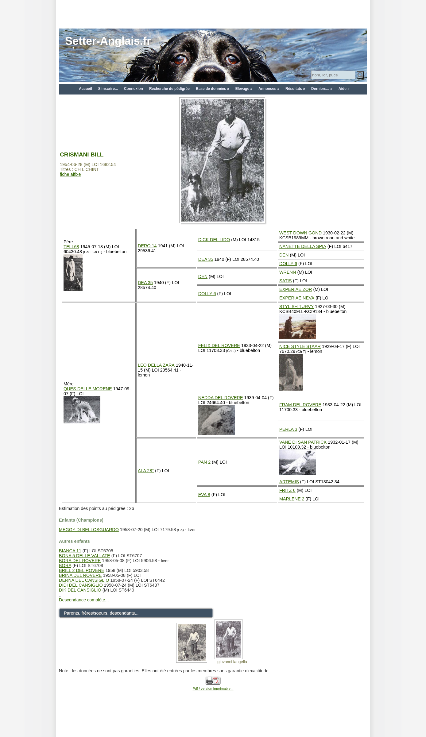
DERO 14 (147, 245)
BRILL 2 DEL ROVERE (81, 570)
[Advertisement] (213, 14)
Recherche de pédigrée (169, 89)
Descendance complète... (84, 599)
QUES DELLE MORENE (88, 388)
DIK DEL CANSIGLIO (80, 590)
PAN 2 (204, 462)
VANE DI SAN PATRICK (303, 442)
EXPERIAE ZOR (295, 289)
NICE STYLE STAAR (300, 346)
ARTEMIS (289, 481)
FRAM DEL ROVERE (300, 404)
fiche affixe (70, 174)
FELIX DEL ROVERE (219, 345)
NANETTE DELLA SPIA (302, 246)
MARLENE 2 (291, 498)
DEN (284, 255)
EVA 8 (204, 494)
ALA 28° (146, 470)
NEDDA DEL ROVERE (220, 397)
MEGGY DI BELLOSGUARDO (89, 529)
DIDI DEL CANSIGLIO (81, 585)
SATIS (285, 280)
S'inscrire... (108, 89)
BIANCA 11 (70, 550)
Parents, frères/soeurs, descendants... (101, 613)
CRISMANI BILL (81, 154)
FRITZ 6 (287, 490)
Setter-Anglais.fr (108, 41)
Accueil (85, 89)
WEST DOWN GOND (300, 232)
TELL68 (71, 246)
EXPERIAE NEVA (296, 297)
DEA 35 (205, 259)
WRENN (287, 272)
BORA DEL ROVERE (80, 560)
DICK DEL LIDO (214, 239)
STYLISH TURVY (296, 306)
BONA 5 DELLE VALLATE (84, 555)
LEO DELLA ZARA (156, 365)
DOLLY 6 (288, 263)
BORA (65, 565)
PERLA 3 (288, 429)
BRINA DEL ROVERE (80, 575)
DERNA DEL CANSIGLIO (84, 580)
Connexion (133, 89)
